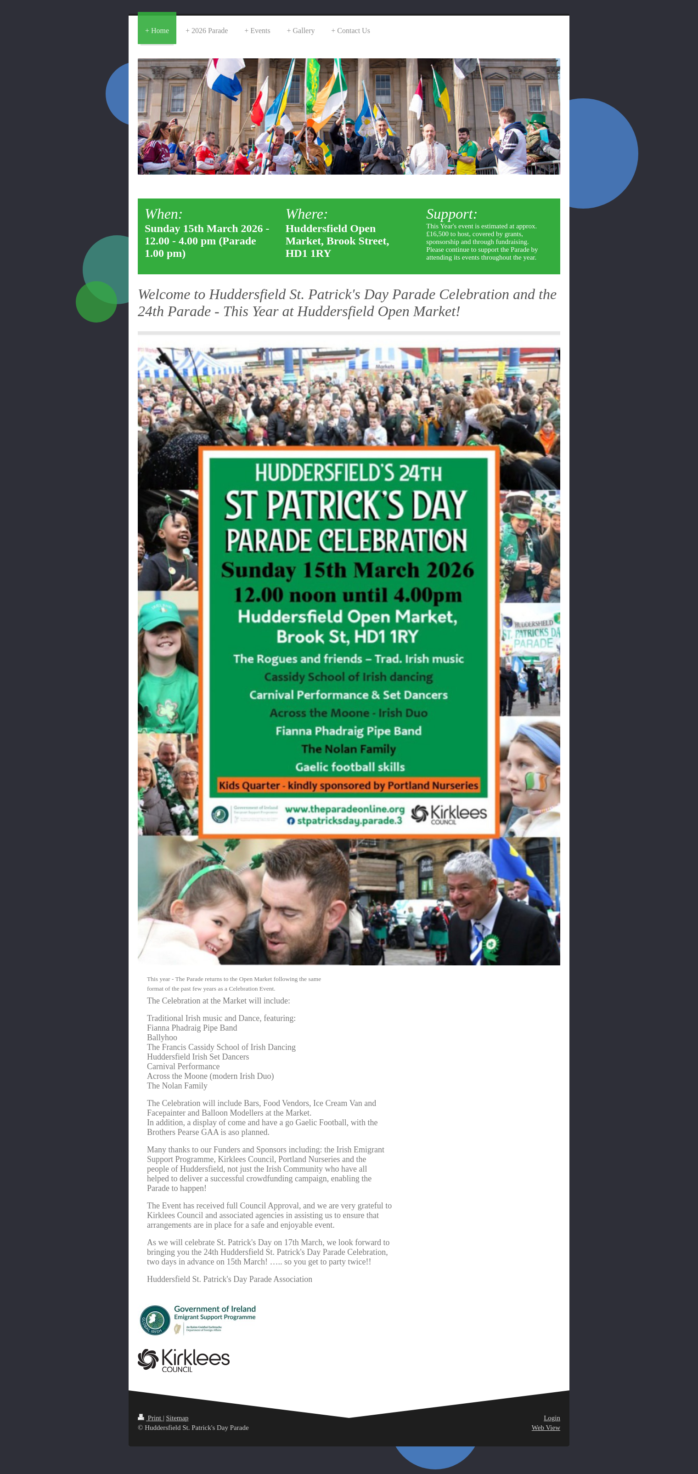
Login (552, 1418)
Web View (546, 1427)
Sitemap (177, 1418)
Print (150, 1418)
